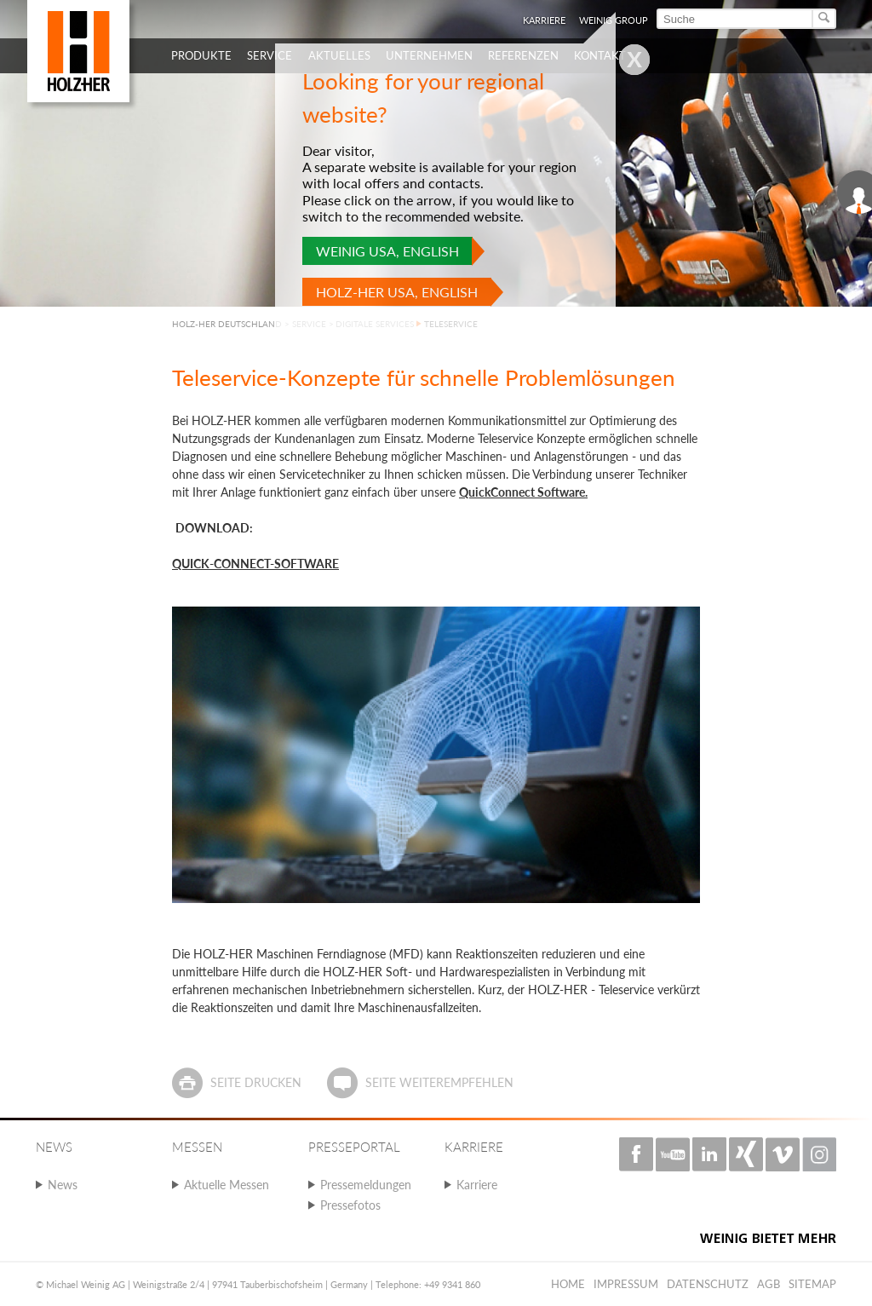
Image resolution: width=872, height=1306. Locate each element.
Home (568, 1284)
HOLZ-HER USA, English (397, 292)
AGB (768, 1284)
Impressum (626, 1284)
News (62, 1184)
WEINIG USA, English (387, 251)
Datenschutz (708, 1284)
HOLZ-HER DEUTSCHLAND (227, 324)
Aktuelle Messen (226, 1184)
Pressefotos (350, 1205)
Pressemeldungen (365, 1184)
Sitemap (812, 1284)
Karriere (476, 1184)
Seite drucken (255, 1082)
